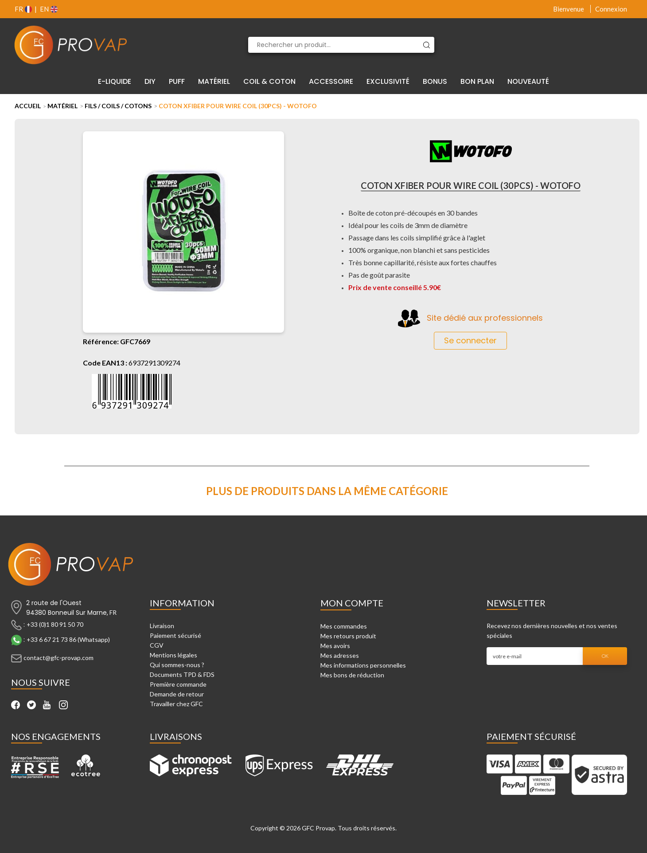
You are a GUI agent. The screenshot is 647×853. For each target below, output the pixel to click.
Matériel (62, 106)
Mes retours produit (348, 636)
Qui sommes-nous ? (177, 664)
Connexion (611, 9)
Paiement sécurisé (175, 635)
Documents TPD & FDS (182, 674)
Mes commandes (343, 626)
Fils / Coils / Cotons (118, 106)
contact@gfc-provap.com (58, 657)
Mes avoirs (335, 645)
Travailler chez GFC (176, 704)
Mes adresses (339, 655)
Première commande (178, 684)
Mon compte (351, 602)
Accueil (28, 106)
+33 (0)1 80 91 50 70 (55, 624)
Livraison (162, 625)
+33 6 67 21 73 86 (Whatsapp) (68, 639)
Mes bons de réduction (352, 675)
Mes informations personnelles (363, 665)
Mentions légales (173, 655)
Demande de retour (177, 694)
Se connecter (470, 340)
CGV (157, 645)
